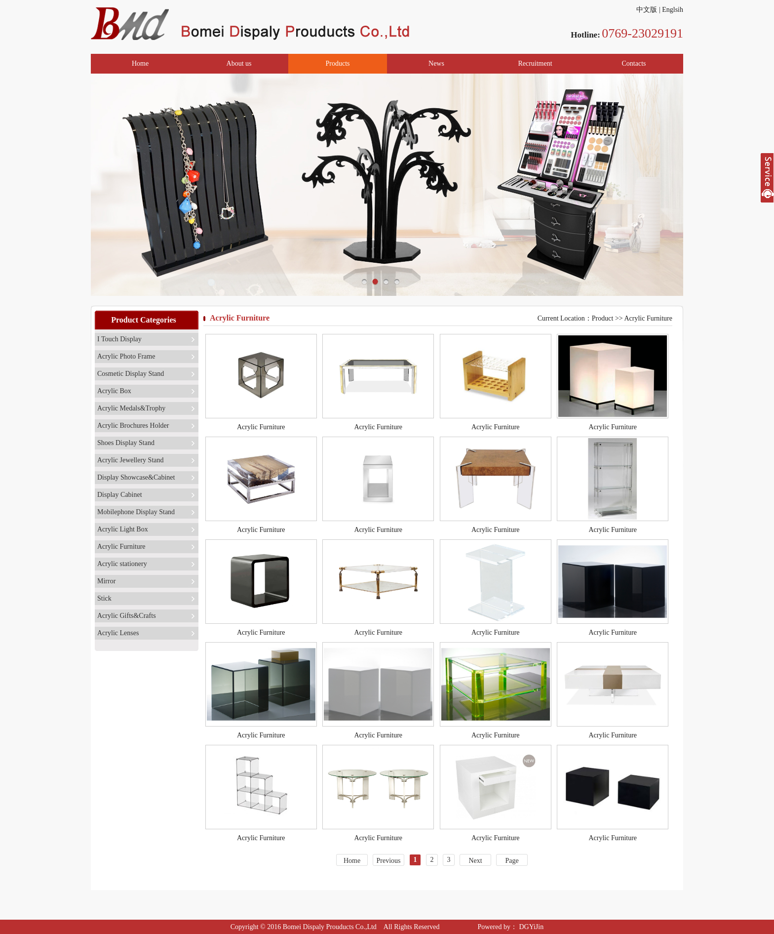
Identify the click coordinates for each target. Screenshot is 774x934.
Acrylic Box (114, 391)
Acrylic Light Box (122, 529)
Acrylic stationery (122, 564)
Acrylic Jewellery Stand (130, 460)
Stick (104, 598)
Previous (389, 860)
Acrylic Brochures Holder (133, 425)
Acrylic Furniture (121, 546)
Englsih (672, 9)
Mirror (106, 581)
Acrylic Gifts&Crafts (126, 615)
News (436, 63)
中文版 (646, 9)
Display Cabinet (119, 494)
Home (140, 63)
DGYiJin (530, 927)
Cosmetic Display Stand (130, 373)
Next (475, 860)
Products (338, 63)
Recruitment (535, 63)
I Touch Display (119, 339)
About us (239, 63)
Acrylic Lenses (118, 633)
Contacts (634, 63)
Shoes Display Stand (126, 443)
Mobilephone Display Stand (136, 512)
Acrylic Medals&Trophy (131, 408)
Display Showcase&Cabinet (136, 477)
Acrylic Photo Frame (126, 356)
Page (511, 860)
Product (603, 318)
